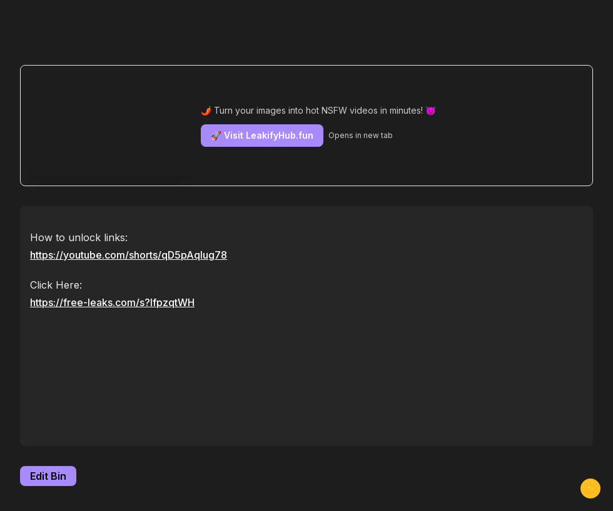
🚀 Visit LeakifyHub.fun (262, 135)
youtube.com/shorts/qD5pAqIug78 (145, 255)
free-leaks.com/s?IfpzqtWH (129, 302)
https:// (128, 255)
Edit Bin (48, 476)
